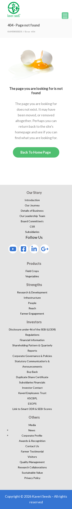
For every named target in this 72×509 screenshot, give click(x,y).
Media (32, 425)
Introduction (32, 200)
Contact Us (32, 446)
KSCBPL (32, 398)
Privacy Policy (32, 477)
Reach (32, 308)
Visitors (32, 456)
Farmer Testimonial (32, 451)
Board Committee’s (32, 221)
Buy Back (32, 371)
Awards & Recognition (32, 440)
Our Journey (32, 205)
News (31, 430)
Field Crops (32, 271)
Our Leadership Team (32, 216)
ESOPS (32, 403)
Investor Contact (32, 387)
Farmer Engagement (32, 313)
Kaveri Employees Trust (32, 393)
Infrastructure (32, 297)
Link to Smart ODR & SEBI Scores (32, 408)
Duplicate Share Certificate (32, 377)
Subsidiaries (32, 231)
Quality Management (32, 462)
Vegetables (32, 276)
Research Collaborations (32, 467)
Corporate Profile (32, 435)
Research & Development (32, 292)
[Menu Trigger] (65, 15)
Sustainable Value (32, 472)
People (32, 303)
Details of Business (32, 210)
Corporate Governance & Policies (32, 355)
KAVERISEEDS (15, 32)
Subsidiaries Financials (32, 382)
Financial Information (32, 340)
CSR (32, 226)
